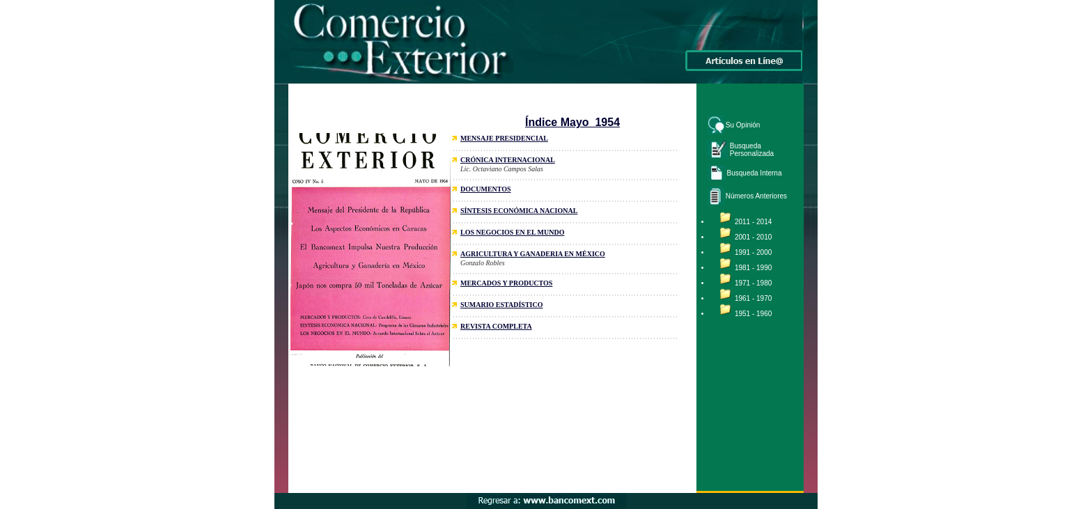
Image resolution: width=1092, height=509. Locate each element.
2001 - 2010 (753, 237)
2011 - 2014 (753, 222)
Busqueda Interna (754, 173)
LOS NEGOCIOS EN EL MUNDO (512, 232)
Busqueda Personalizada (752, 149)
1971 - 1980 (753, 283)
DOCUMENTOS (485, 189)
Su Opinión (743, 125)
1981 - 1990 (753, 268)
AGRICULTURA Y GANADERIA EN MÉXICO (532, 254)
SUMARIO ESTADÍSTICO (501, 304)
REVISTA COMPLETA (496, 326)
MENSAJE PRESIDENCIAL (504, 138)
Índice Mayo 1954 (572, 122)
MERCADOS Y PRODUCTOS (506, 283)
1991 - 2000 (753, 252)
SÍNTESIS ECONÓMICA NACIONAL (518, 210)
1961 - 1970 (753, 298)
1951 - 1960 (753, 314)
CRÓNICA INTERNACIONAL (507, 160)
